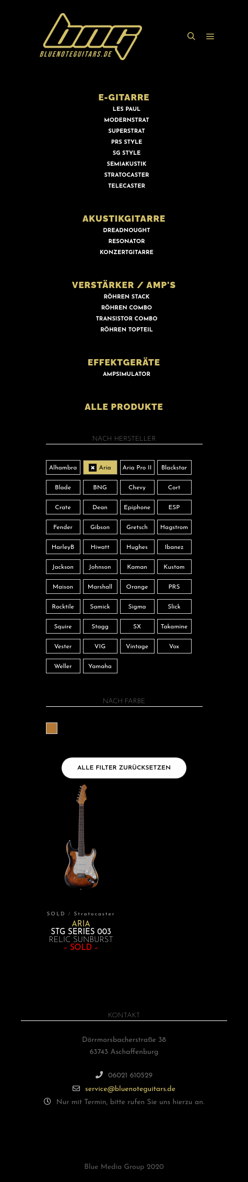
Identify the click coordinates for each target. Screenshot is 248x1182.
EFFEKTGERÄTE (124, 362)
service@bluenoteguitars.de (124, 1088)
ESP (174, 507)
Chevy (137, 488)
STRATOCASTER (126, 175)
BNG (100, 488)
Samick (100, 607)
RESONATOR (126, 242)
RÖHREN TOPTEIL (126, 330)
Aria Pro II (137, 468)
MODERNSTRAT (126, 120)
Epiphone (137, 507)
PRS (174, 587)
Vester (63, 647)
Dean (100, 507)
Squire (63, 627)
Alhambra (63, 468)
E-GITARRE (123, 97)
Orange (137, 587)
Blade (63, 488)
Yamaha (100, 666)
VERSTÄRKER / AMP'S (124, 285)
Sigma (137, 607)
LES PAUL (126, 109)
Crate (62, 507)
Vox (174, 647)
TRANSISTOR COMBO (126, 319)
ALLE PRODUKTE (124, 406)
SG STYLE (127, 153)
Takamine (174, 627)
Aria (105, 468)
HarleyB (63, 547)
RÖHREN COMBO (126, 308)
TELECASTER (126, 186)
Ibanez (173, 547)
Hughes (137, 547)
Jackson (63, 567)
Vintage (137, 647)
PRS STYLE (127, 142)
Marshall (100, 587)
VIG (100, 647)
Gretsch (137, 527)
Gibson (100, 527)
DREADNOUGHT (126, 231)
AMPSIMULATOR (126, 374)
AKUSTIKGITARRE (124, 218)
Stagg (100, 627)
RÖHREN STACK (126, 297)
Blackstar (174, 468)
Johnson (100, 567)
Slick (174, 607)
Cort (174, 488)
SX (137, 627)
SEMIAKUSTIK (127, 164)
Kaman (137, 567)
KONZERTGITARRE (126, 253)
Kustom (173, 567)
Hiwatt (100, 547)
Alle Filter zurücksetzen (124, 768)
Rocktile (63, 607)
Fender (63, 527)
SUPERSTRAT (126, 131)
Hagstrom (174, 527)
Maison (63, 587)
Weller (63, 666)
